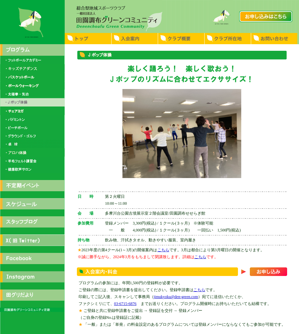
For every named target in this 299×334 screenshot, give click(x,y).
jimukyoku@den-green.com (176, 296)
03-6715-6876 (125, 303)
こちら (163, 250)
